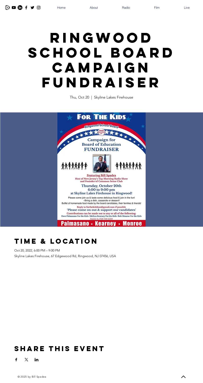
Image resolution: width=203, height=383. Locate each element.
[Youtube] (13, 7)
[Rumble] (7, 7)
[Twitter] (32, 7)
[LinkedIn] (20, 7)
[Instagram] (38, 7)
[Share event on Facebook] (16, 359)
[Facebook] (26, 7)
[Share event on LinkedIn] (37, 359)
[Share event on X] (26, 359)
